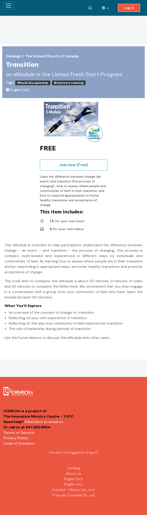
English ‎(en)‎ (73, 479)
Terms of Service (18, 432)
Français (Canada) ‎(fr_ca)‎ (73, 495)
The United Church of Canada (51, 56)
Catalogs (14, 56)
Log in (129, 7)
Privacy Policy (15, 438)
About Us (73, 473)
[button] (90, 8)
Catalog (73, 468)
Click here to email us (44, 421)
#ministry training (69, 83)
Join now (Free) (73, 164)
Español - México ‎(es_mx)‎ (73, 489)
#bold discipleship (32, 83)
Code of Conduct (19, 443)
